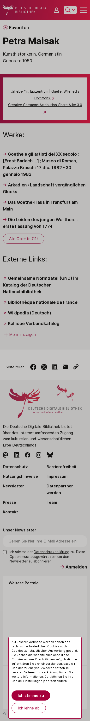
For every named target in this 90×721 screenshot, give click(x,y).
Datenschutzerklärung (41, 672)
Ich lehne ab (29, 708)
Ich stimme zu (31, 695)
